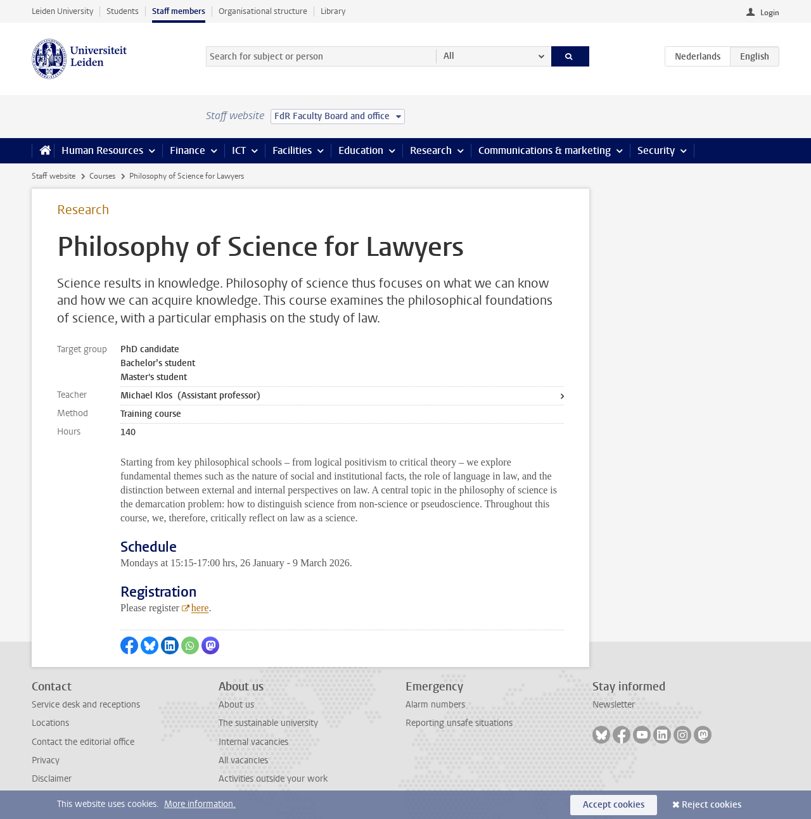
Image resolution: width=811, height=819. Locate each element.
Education (360, 150)
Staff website (53, 176)
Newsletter (613, 705)
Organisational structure (263, 11)
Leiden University (62, 11)
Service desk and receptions (86, 705)
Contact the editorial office (83, 742)
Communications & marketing (544, 150)
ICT (239, 150)
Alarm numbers (435, 705)
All (449, 56)
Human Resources (102, 150)
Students (122, 11)
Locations (50, 723)
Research (431, 150)
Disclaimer (52, 779)
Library (333, 11)
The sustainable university (268, 723)
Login (769, 13)
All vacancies (243, 760)
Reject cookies (711, 805)
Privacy (46, 760)
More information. (200, 804)
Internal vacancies (253, 742)
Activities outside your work (273, 779)
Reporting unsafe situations (459, 723)
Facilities (292, 150)
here (200, 607)
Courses (102, 176)
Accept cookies (613, 805)
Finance (187, 150)
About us (236, 705)
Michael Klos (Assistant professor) (190, 396)
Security (656, 150)
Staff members (178, 11)
